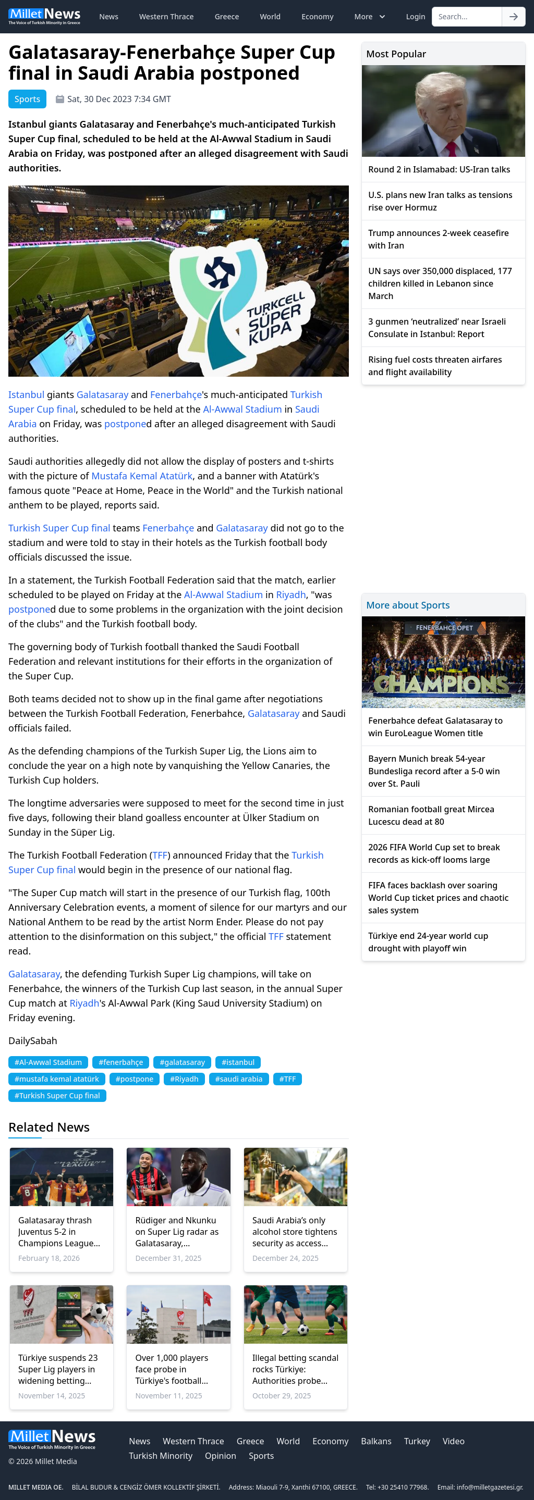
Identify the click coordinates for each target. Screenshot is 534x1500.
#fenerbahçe (121, 1062)
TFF (159, 855)
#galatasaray (182, 1062)
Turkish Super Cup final (59, 528)
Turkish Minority (160, 1455)
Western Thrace (166, 16)
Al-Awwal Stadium (242, 409)
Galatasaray (103, 394)
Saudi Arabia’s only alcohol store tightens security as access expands (294, 1231)
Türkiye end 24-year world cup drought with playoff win (428, 942)
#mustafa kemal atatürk (57, 1079)
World (270, 16)
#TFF (288, 1079)
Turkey (417, 1441)
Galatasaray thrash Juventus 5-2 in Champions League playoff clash (55, 1231)
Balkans (376, 1441)
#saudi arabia (239, 1079)
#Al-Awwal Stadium (48, 1062)
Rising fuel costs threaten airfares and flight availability (435, 366)
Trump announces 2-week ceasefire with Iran (438, 239)
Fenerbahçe (176, 394)
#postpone (135, 1079)
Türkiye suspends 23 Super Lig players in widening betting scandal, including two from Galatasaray (60, 1369)
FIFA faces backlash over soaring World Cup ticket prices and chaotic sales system (438, 897)
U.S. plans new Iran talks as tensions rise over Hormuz (440, 201)
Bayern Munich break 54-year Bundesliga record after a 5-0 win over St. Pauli (434, 771)
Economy (317, 16)
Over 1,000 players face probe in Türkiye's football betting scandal (171, 1369)
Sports (261, 1455)
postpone (125, 423)
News (108, 16)
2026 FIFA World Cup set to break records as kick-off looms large (434, 853)
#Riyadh (184, 1079)
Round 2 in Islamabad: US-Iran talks (439, 169)
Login (416, 16)
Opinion (220, 1455)
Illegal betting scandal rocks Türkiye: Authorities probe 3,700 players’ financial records (295, 1369)
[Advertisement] (443, 487)
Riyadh (291, 594)
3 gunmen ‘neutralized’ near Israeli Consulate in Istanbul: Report (437, 328)
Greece (227, 16)
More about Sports (408, 605)
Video (454, 1441)
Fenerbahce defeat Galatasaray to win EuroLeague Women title (435, 727)
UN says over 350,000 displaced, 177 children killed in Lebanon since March (440, 283)
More (371, 16)
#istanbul (238, 1062)
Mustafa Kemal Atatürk (141, 475)
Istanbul (26, 394)
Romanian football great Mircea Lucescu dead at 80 (431, 815)
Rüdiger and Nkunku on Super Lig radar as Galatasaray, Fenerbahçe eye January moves (177, 1231)
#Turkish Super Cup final (57, 1095)
